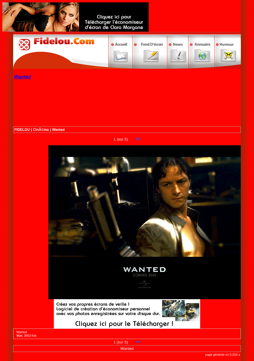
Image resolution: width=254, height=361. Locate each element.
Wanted (58, 130)
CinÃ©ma (41, 130)
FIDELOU (22, 130)
